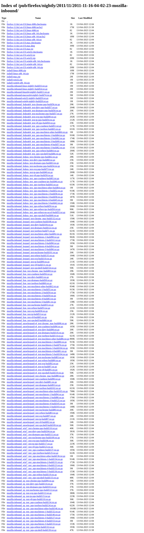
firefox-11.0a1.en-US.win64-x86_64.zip (25, 67)
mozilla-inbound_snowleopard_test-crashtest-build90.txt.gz (33, 379)
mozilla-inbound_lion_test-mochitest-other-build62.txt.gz (33, 286)
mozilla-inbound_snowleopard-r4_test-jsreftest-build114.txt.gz (35, 336)
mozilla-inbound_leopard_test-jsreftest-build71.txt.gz (31, 231)
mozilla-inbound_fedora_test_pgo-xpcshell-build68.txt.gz (33, 215)
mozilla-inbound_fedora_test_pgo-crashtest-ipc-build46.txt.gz (35, 181)
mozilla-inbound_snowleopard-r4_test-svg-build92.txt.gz (32, 363)
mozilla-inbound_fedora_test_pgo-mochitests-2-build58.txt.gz (35, 194)
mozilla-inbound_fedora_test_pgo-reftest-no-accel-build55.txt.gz (36, 212)
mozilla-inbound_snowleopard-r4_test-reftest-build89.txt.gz (34, 360)
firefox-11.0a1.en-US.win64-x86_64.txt (24, 64)
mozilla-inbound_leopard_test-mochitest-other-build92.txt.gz (34, 234)
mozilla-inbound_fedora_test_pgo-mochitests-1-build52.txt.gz (35, 191)
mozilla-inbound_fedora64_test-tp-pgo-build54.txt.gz (31, 120)
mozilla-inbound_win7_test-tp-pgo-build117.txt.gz (29, 444)
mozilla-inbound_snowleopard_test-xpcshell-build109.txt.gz (34, 425)
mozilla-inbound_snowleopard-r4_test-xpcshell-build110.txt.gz (35, 373)
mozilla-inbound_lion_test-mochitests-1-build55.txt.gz (31, 289)
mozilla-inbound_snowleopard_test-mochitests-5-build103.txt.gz (36, 407)
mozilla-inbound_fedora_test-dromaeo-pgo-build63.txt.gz (33, 163)
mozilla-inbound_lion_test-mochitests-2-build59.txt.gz (31, 292)
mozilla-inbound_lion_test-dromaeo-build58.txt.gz (29, 280)
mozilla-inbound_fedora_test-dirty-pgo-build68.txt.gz (31, 160)
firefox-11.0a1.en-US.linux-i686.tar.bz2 (24, 27)
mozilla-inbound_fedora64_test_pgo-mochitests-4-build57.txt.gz (36, 144)
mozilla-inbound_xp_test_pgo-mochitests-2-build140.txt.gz (33, 515)
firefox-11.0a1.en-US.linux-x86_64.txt (24, 39)
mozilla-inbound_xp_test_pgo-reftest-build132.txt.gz (31, 527)
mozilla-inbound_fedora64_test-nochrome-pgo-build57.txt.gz (34, 113)
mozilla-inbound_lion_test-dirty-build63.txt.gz (28, 277)
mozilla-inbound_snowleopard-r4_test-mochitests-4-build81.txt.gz (37, 351)
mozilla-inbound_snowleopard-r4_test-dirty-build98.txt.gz (33, 329)
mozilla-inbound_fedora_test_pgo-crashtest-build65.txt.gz (33, 178)
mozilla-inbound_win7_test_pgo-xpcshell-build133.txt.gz (33, 477)
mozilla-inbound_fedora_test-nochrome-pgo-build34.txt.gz (33, 166)
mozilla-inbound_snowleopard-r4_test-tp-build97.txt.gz (32, 366)
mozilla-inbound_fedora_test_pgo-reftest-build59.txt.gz (32, 206)
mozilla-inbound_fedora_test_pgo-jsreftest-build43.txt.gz (32, 184)
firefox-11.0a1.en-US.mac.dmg (21, 46)
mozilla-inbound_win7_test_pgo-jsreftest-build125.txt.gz (32, 453)
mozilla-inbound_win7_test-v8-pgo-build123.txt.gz (30, 447)
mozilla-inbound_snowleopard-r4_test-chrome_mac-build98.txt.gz (37, 323)
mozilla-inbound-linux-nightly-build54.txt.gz (27, 89)
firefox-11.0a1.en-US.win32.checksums (24, 52)
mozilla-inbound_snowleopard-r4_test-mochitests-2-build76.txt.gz (37, 345)
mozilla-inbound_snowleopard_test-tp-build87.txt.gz (30, 419)
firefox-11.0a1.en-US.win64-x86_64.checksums (28, 61)
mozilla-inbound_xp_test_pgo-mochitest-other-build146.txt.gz (35, 508)
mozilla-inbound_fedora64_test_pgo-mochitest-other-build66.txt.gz (37, 132)
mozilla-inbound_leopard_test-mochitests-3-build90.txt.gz (33, 243)
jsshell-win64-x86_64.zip (18, 83)
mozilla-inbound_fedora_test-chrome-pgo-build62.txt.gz (32, 157)
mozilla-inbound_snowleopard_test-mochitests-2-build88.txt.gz (35, 397)
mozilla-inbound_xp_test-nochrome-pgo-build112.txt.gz (32, 490)
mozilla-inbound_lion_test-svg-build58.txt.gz (27, 311)
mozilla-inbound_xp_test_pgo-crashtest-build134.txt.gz (32, 502)
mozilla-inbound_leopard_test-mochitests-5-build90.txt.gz (33, 249)
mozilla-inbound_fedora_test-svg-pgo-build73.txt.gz (30, 169)
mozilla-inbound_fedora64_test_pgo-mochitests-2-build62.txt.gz (36, 138)
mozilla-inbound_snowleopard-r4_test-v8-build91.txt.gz (32, 370)
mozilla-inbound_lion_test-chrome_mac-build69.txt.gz (31, 271)
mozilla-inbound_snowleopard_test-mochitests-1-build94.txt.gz (35, 394)
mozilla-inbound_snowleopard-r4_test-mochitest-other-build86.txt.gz (38, 339)
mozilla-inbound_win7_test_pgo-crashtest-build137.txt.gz (33, 450)
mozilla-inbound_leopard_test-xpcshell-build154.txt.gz (31, 268)
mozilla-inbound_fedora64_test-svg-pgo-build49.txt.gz (31, 117)
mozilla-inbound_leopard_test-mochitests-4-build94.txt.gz (33, 246)
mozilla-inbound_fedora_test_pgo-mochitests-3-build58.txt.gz (35, 197)
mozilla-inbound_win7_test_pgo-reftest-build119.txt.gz (32, 474)
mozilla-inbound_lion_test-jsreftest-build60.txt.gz (29, 283)
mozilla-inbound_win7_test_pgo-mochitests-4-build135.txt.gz (35, 468)
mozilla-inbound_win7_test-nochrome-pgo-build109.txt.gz (33, 437)
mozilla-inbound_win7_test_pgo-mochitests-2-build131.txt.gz (35, 462)
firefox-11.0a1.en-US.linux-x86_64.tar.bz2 (26, 36)
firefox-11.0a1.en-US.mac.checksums (24, 43)
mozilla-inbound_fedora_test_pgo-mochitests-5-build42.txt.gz (35, 203)
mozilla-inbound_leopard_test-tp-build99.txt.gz (28, 262)
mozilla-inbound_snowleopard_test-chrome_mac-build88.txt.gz (35, 376)
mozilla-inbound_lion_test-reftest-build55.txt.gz (28, 308)
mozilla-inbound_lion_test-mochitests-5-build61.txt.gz (31, 302)
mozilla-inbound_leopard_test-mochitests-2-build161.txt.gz (33, 240)
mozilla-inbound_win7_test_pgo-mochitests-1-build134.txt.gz (35, 459)
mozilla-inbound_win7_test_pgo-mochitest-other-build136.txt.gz (36, 456)
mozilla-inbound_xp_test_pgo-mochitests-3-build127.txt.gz (33, 518)
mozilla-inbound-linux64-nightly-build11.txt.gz (28, 92)
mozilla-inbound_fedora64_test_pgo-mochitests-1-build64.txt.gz (36, 135)
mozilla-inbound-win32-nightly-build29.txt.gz (27, 98)
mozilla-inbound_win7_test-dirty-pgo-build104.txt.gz (31, 431)
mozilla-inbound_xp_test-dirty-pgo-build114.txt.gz (30, 484)
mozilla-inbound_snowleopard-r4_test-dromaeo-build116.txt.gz (35, 332)
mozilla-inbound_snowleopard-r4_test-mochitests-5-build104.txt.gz (37, 354)
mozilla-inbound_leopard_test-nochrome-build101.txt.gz (32, 252)
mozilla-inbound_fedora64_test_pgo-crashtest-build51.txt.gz (34, 126)
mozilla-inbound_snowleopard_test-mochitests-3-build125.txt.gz (36, 400)
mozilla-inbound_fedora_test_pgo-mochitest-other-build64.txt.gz (36, 188)
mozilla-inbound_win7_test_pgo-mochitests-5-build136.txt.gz (35, 471)
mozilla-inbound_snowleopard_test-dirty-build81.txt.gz (32, 382)
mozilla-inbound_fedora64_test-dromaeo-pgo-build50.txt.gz (34, 110)
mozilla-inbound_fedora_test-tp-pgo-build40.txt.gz (30, 172)
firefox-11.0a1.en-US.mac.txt (20, 49)
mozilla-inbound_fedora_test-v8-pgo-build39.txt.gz (30, 175)
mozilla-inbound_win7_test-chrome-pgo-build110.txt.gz (32, 428)
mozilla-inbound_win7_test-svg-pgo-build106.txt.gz (30, 440)
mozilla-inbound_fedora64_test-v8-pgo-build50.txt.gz (31, 123)
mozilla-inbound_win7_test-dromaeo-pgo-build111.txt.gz (32, 434)
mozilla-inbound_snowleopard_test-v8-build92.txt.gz (31, 422)
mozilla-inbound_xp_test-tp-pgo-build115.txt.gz (28, 496)
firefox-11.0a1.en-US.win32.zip (21, 58)
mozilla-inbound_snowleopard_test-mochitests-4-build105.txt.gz (36, 403)
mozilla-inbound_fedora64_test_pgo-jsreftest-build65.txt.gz (34, 129)
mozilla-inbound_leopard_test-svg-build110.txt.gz (29, 258)
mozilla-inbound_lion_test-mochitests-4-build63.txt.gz (31, 299)
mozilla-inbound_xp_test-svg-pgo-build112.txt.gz (29, 493)
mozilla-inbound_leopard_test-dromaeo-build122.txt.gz (32, 228)
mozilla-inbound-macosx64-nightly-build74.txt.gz (29, 95)
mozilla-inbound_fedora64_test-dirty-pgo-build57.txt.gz (32, 107)
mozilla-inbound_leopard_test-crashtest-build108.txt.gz (32, 221)
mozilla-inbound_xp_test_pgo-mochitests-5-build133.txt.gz (33, 524)
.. (7, 21)
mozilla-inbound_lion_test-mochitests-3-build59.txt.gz (31, 295)
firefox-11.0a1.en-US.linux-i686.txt (23, 30)
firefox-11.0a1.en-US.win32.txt (21, 55)
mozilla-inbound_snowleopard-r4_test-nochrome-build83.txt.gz (35, 357)
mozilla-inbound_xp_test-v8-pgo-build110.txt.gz (29, 499)
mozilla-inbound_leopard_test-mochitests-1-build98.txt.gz (33, 237)
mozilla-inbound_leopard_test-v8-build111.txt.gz (29, 265)
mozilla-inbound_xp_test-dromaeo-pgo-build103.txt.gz (31, 487)
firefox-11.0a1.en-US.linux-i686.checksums (26, 24)
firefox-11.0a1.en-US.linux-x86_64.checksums (28, 33)
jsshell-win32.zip (14, 80)
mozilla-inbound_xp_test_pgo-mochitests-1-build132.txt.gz (33, 511)
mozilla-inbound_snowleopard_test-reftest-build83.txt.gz (32, 413)
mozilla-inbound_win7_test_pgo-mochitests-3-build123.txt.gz (35, 465)
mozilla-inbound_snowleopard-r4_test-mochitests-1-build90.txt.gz (37, 342)
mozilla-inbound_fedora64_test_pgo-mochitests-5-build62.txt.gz (36, 147)
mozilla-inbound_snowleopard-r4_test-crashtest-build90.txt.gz (35, 326)
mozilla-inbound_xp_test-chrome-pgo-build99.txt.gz (30, 481)
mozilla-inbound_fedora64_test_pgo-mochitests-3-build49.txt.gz (36, 141)
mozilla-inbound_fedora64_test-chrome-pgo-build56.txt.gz (33, 104)
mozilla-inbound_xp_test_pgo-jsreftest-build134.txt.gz (31, 505)
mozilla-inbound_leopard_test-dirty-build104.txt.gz (30, 225)
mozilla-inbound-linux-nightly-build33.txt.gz (27, 86)
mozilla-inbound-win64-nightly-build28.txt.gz (27, 101)
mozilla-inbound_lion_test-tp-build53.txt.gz (26, 314)
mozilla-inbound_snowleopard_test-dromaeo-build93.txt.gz (33, 385)
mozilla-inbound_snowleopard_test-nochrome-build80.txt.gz (34, 410)
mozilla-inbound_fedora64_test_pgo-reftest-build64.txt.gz (33, 150)
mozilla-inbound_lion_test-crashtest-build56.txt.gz (29, 274)
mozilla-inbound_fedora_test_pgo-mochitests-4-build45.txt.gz (35, 200)
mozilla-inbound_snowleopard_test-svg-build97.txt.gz (31, 416)
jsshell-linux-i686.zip (16, 70)
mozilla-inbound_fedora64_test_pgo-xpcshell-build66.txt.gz (34, 154)
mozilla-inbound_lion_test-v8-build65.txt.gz (27, 317)
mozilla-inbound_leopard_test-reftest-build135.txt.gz (30, 255)
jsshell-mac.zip (13, 76)
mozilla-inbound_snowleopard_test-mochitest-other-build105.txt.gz (37, 391)
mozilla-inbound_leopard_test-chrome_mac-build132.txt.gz (33, 218)
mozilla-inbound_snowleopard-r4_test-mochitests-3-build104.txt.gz (37, 348)
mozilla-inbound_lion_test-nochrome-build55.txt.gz (30, 305)
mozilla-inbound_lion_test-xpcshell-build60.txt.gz (29, 320)
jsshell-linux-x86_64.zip (18, 73)
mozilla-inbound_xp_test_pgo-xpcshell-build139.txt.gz (31, 530)
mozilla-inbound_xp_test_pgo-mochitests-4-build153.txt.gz (33, 521)
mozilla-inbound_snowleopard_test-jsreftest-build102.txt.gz (34, 388)
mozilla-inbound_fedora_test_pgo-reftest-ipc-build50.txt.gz (33, 209)
